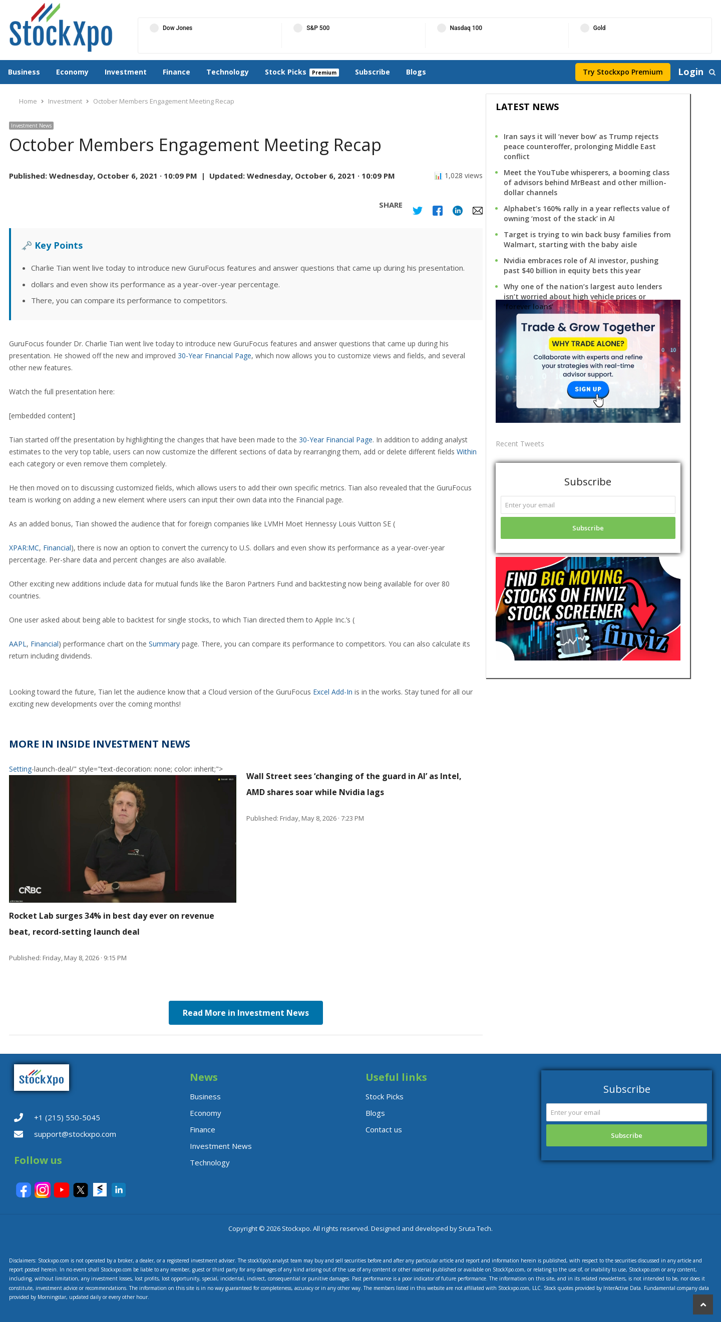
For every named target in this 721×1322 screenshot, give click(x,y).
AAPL (18, 643)
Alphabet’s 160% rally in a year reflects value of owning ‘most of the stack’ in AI (587, 213)
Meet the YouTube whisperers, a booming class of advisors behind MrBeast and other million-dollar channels (586, 182)
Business (24, 72)
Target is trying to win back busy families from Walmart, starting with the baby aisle (587, 239)
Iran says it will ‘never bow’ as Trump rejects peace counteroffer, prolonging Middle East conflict (581, 146)
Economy (72, 72)
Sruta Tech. (476, 1228)
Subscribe (372, 72)
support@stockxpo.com (75, 1134)
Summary (164, 643)
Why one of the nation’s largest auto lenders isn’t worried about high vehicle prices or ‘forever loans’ (583, 296)
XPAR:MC (24, 547)
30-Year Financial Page (214, 355)
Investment (126, 72)
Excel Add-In (332, 692)
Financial (57, 547)
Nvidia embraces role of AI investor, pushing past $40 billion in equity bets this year (581, 265)
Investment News (31, 125)
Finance (176, 72)
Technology (227, 72)
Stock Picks (285, 72)
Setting (20, 769)
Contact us (384, 1129)
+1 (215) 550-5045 (67, 1117)
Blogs (416, 72)
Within (467, 451)
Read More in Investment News (246, 1012)
